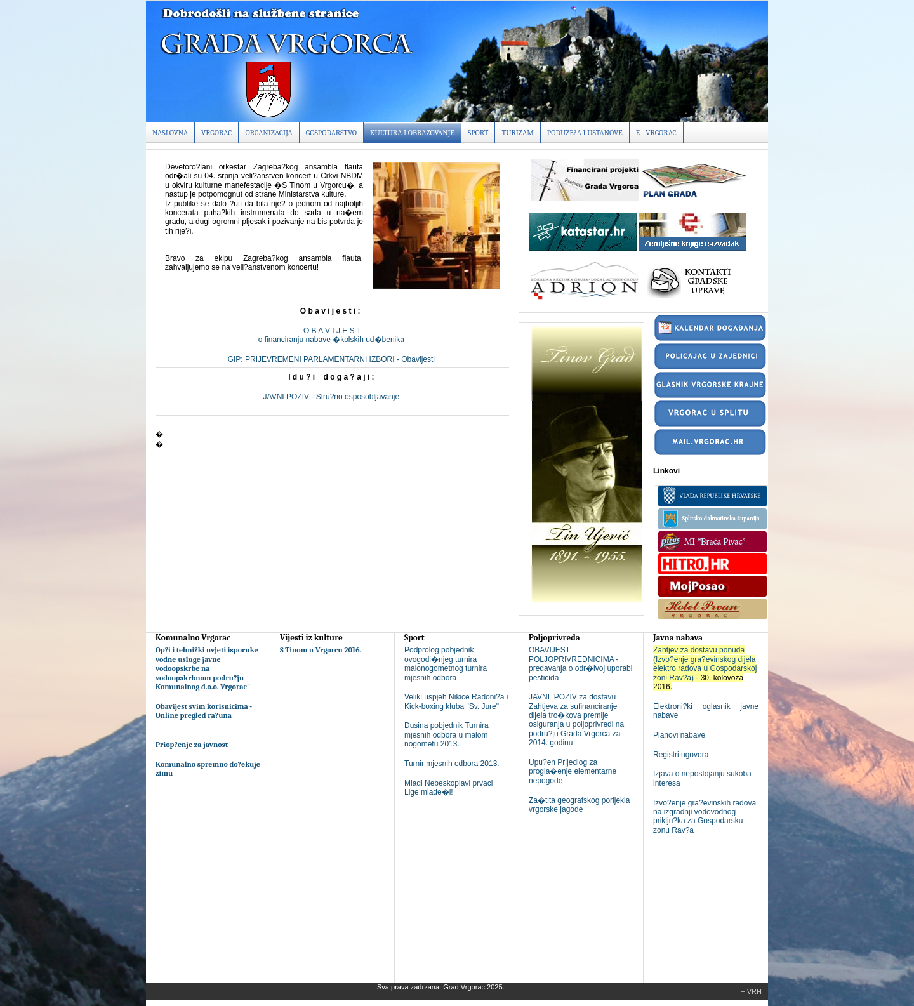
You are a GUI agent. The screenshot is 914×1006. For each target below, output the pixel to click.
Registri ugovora (680, 754)
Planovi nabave (679, 735)
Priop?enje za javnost (192, 744)
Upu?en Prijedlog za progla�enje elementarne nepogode (572, 771)
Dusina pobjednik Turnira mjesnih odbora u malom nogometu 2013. (446, 734)
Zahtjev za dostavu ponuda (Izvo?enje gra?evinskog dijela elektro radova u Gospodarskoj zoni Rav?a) (705, 663)
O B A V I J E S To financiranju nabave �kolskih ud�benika (332, 335)
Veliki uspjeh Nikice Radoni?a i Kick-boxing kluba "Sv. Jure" (456, 701)
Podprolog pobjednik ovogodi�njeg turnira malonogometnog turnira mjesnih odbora (445, 663)
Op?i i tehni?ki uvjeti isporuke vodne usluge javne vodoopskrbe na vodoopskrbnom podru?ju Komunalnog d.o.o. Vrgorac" (207, 668)
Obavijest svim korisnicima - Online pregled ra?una (204, 711)
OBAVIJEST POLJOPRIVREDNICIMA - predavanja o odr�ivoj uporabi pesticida (580, 663)
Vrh (754, 991)
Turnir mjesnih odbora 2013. (452, 763)
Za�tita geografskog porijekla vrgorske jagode (579, 805)
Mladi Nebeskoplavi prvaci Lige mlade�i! (448, 788)
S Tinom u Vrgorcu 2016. (321, 649)
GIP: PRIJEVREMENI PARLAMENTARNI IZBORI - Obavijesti (332, 359)
